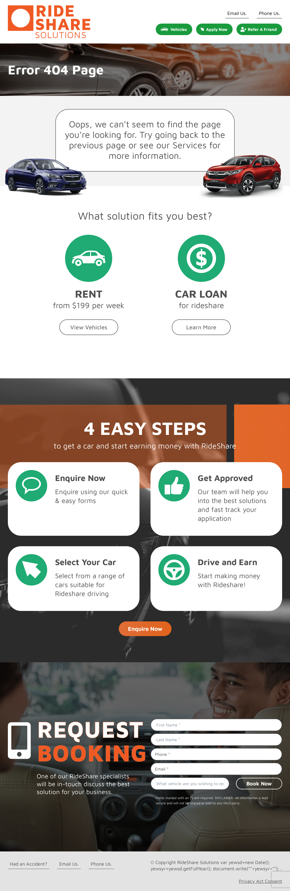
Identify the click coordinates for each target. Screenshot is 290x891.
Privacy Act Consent (260, 881)
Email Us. (237, 13)
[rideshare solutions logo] (49, 7)
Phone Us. (269, 13)
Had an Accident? (28, 864)
